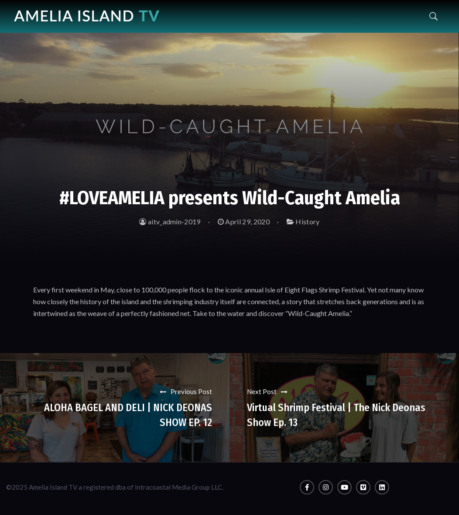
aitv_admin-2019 (169, 221)
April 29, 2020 (244, 221)
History (307, 221)
